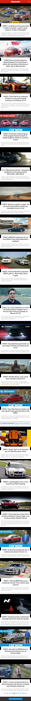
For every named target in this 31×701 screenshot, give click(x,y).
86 (18, 693)
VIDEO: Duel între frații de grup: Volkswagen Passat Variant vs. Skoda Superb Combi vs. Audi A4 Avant (15, 137)
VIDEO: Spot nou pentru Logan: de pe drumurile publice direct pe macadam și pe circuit (15, 206)
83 (12, 693)
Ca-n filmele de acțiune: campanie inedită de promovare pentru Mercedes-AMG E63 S (15, 172)
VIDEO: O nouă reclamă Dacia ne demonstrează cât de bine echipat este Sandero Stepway (15, 684)
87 (20, 693)
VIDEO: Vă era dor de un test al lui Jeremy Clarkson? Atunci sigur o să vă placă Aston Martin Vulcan (15, 516)
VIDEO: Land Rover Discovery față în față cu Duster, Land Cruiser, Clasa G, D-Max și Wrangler (15, 28)
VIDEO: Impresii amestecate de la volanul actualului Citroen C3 (15, 551)
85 (16, 693)
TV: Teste (18, 94)
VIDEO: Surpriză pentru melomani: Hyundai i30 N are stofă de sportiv (15, 618)
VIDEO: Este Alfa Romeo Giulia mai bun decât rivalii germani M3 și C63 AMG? (15, 411)
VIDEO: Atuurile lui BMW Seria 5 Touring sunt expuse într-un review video (15, 651)
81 (7, 693)
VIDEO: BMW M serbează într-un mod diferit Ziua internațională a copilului (15, 239)
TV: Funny (18, 235)
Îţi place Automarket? (9, 423)
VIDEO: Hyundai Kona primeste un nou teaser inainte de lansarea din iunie (15, 346)
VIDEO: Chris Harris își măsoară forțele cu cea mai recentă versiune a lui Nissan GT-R (15, 98)
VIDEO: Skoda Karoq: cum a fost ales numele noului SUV (15, 378)
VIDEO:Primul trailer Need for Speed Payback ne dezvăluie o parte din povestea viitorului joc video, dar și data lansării (15, 63)
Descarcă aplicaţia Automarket (15, 699)
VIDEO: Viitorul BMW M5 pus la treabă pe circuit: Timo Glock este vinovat (15, 583)
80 (5, 693)
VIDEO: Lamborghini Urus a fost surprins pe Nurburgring (15, 483)
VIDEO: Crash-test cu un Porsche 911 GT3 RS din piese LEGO (16, 450)
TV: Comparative (19, 24)
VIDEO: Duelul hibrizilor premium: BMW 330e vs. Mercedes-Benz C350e (15, 273)
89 (25, 693)
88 (23, 693)
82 (9, 693)
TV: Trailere (19, 58)
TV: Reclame (19, 168)
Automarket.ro (15, 1)
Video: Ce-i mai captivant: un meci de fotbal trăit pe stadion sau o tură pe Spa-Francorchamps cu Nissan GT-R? (15, 310)
